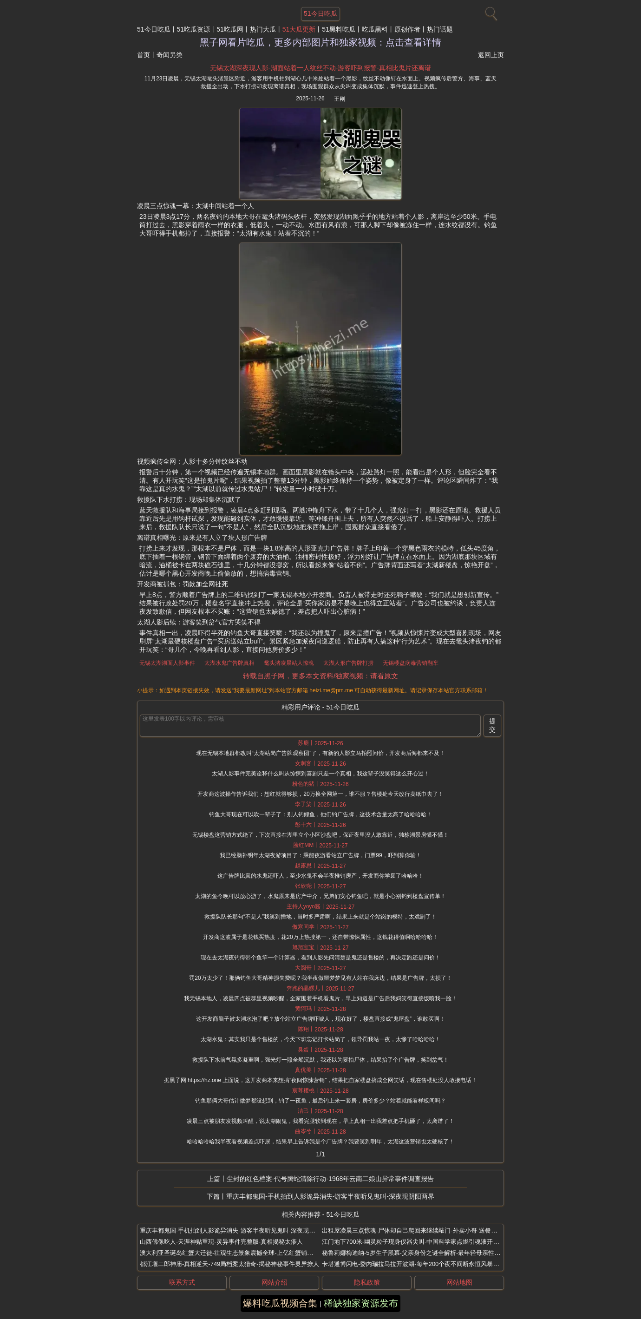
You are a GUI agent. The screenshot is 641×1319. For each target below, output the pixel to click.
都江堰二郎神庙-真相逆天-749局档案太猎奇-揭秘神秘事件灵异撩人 (229, 1263)
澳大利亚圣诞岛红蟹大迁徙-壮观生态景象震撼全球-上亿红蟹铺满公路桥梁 (238, 1252)
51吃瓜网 (229, 29)
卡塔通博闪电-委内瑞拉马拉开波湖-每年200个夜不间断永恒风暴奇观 (413, 1263)
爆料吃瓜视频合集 (280, 1303)
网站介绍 (275, 1282)
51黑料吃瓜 (338, 29)
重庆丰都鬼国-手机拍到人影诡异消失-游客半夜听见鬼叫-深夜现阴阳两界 (330, 1196)
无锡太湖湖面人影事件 (167, 663)
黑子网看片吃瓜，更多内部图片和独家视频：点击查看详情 (320, 42)
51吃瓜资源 (193, 29)
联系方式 (182, 1282)
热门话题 (440, 29)
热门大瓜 (263, 29)
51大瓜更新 (299, 29)
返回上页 (491, 55)
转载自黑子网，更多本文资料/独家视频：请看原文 (320, 676)
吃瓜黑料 (375, 29)
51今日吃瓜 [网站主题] (320, 13)
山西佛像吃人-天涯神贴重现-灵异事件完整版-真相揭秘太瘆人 (221, 1241)
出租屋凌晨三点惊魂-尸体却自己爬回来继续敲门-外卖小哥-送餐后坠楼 (415, 1230)
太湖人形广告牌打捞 (348, 663)
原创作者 (407, 29)
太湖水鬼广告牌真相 (229, 663)
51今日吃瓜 (153, 29)
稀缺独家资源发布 (361, 1303)
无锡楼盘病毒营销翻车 (410, 663)
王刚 (339, 99)
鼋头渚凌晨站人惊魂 (289, 663)
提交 (492, 725)
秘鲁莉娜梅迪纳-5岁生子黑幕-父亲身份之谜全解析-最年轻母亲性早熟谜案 (420, 1252)
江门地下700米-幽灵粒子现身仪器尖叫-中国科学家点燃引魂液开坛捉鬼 (416, 1241)
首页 (143, 55)
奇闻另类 (170, 55)
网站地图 (459, 1282)
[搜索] (490, 11)
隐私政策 (367, 1282)
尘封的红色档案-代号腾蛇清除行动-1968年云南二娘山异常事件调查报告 (330, 1178)
